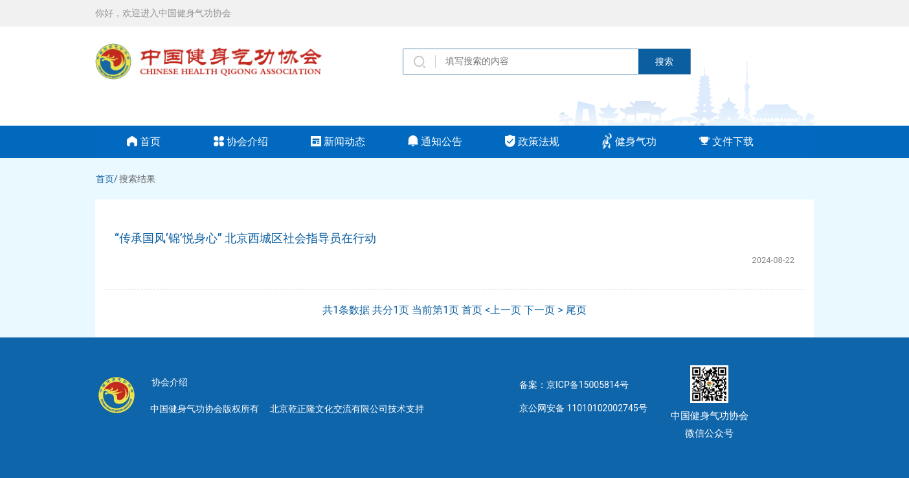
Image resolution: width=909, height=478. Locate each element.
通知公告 (435, 141)
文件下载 (726, 141)
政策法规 (532, 141)
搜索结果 (137, 179)
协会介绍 (241, 141)
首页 (144, 141)
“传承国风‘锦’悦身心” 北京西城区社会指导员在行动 (245, 238)
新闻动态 (338, 141)
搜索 (664, 61)
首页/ (107, 179)
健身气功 (629, 141)
